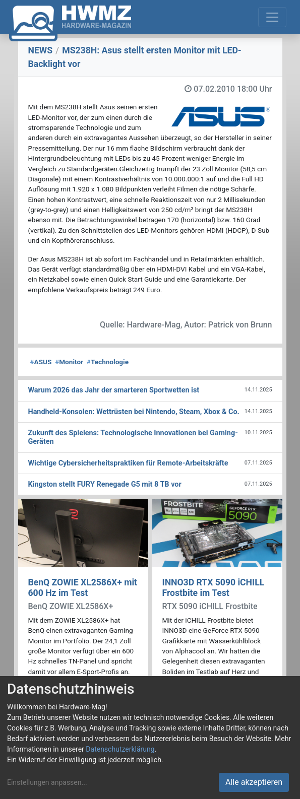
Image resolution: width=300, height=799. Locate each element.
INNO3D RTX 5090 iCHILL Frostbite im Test (213, 587)
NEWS (40, 50)
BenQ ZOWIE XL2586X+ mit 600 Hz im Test (83, 587)
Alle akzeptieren (253, 782)
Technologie (108, 362)
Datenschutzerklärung (120, 749)
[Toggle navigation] (272, 17)
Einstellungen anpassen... (47, 782)
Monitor (69, 362)
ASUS (41, 362)
